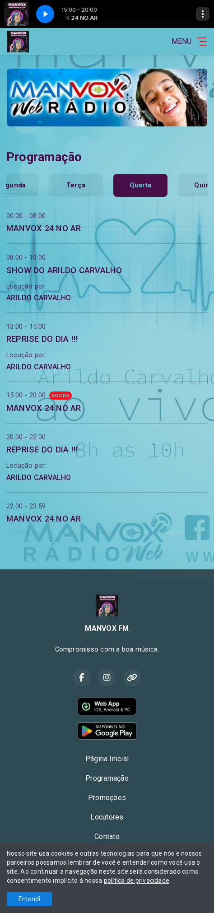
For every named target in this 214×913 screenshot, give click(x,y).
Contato (107, 836)
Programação (107, 778)
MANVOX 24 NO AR (43, 228)
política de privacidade (137, 880)
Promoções (107, 797)
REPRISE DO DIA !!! (42, 339)
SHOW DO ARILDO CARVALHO (64, 270)
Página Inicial (107, 759)
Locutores (106, 817)
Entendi (29, 899)
